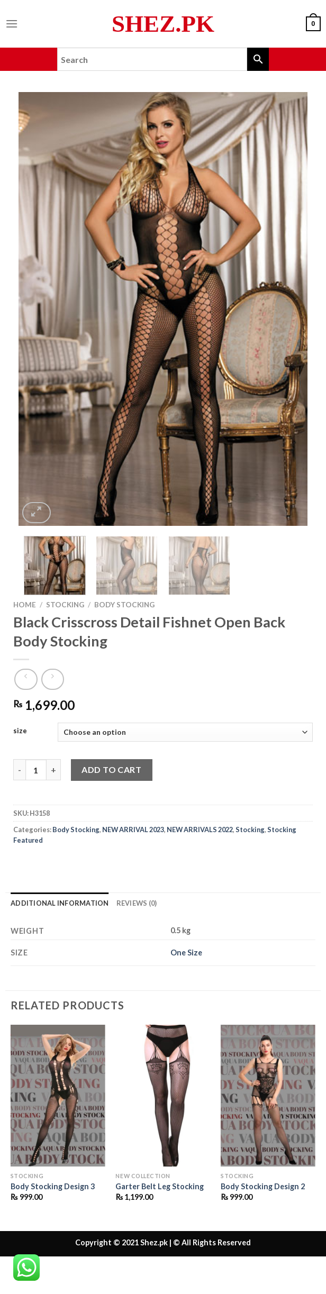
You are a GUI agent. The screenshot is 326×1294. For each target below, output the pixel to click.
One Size (186, 952)
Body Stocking (124, 604)
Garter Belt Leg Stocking (159, 1186)
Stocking (65, 604)
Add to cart (111, 769)
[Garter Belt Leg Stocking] (162, 1096)
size (20, 731)
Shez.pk (163, 24)
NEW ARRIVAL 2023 (133, 829)
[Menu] (11, 24)
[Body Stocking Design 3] (58, 1096)
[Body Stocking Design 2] (268, 1096)
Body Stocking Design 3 (53, 1186)
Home (24, 604)
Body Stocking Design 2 (263, 1186)
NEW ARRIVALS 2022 (200, 829)
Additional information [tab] (60, 903)
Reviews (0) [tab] (136, 903)
